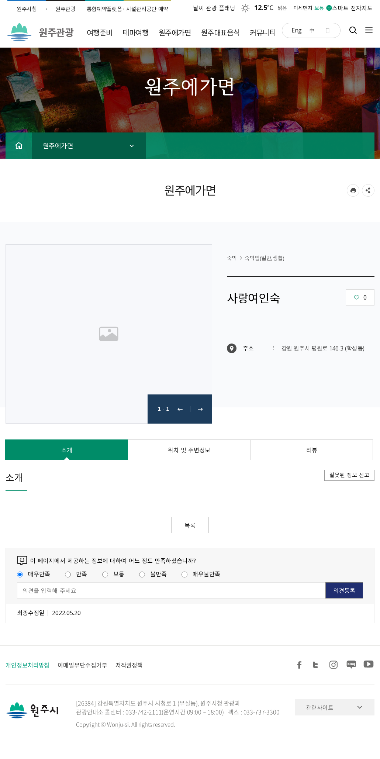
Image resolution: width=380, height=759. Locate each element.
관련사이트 (320, 707)
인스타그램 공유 (335, 665)
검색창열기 (353, 30)
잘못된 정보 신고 (349, 475)
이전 (180, 409)
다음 (200, 409)
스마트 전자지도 (352, 8)
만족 (76, 574)
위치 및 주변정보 (189, 449)
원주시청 (27, 9)
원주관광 (65, 9)
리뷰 (311, 449)
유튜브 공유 (368, 665)
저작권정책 (129, 664)
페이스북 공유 (301, 665)
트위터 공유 (318, 665)
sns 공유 (368, 190)
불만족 (153, 574)
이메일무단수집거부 (82, 664)
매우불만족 (201, 574)
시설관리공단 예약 (147, 9)
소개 (66, 449)
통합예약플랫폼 (104, 9)
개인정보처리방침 (27, 664)
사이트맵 (367, 30)
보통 (113, 574)
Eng (296, 30)
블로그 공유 (351, 665)
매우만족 (33, 574)
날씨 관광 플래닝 (214, 8)
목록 (190, 525)
